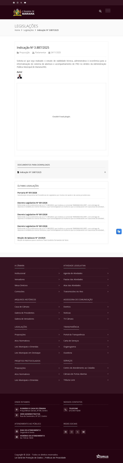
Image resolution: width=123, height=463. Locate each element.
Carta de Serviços (71, 340)
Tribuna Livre (69, 380)
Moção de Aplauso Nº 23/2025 (31, 238)
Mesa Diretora (21, 285)
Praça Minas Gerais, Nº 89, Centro (34, 410)
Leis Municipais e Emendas (26, 346)
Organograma (70, 346)
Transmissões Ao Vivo (73, 291)
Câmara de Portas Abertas (75, 374)
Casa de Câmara (22, 306)
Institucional (20, 273)
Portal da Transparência (74, 334)
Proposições (20, 334)
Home (17, 30)
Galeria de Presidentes (24, 313)
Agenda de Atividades (73, 273)
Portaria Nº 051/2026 (27, 192)
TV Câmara (68, 318)
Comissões (19, 291)
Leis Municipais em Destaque (27, 352)
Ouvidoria (68, 352)
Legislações (28, 30)
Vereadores (20, 279)
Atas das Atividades (72, 285)
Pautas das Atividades (73, 279)
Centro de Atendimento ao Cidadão (79, 368)
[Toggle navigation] (107, 11)
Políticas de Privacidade (55, 457)
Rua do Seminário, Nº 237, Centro (33, 416)
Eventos (67, 306)
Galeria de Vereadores (24, 318)
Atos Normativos (22, 340)
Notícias (67, 313)
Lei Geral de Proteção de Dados (29, 457)
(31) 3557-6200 (74, 410)
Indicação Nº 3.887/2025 (29, 172)
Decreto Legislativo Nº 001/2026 (32, 202)
